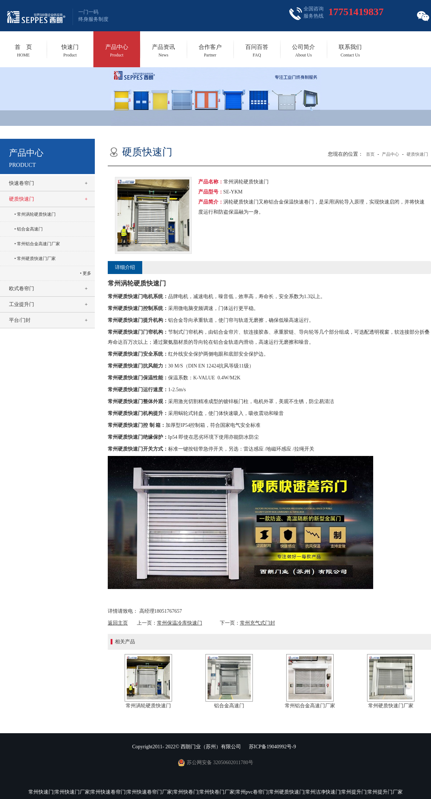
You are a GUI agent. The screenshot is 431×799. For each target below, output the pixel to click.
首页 (370, 154)
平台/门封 (20, 320)
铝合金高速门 (30, 229)
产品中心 (116, 51)
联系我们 (350, 51)
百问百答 (256, 51)
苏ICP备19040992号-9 (272, 746)
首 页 (23, 51)
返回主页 (118, 623)
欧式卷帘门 (21, 288)
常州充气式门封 (257, 623)
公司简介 (303, 51)
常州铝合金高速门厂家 (38, 243)
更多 (87, 273)
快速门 (70, 51)
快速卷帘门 (21, 183)
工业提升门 (21, 304)
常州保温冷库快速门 (179, 623)
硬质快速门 (21, 199)
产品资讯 (163, 51)
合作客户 (210, 51)
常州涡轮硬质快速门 (36, 214)
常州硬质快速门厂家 (36, 258)
